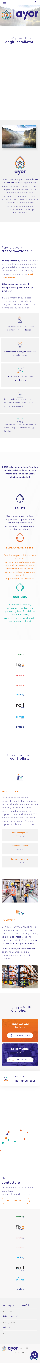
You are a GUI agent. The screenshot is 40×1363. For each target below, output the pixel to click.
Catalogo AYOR (9, 1323)
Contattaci (7, 1334)
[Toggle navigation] (4, 3)
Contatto (15, 1200)
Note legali (20, 1352)
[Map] (20, 1127)
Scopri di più (20, 1035)
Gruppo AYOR (8, 1312)
